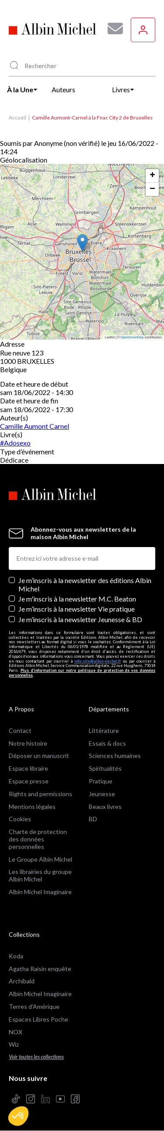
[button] (18, 1116)
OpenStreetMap (132, 337)
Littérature (104, 730)
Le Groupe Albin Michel (40, 859)
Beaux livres (105, 806)
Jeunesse (102, 794)
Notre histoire (28, 743)
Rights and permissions (40, 794)
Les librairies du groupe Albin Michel (40, 875)
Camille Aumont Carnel (34, 426)
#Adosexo (15, 443)
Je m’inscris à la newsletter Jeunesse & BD (80, 619)
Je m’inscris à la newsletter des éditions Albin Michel (84, 584)
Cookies (20, 819)
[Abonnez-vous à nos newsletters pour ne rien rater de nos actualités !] (112, 28)
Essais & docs (107, 743)
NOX (15, 1032)
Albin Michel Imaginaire (40, 891)
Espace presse (29, 781)
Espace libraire (28, 768)
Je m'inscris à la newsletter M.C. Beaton (77, 598)
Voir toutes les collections (36, 1057)
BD (93, 819)
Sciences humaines (115, 755)
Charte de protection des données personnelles (38, 839)
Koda (16, 956)
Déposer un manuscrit (39, 755)
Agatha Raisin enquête (40, 968)
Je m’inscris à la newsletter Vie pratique (76, 609)
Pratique (100, 781)
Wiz (14, 1044)
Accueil (17, 117)
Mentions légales (32, 806)
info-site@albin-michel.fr (97, 661)
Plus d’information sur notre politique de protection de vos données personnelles (82, 673)
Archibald (22, 981)
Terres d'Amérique (34, 1006)
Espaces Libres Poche (38, 1019)
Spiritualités (105, 768)
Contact (20, 730)
